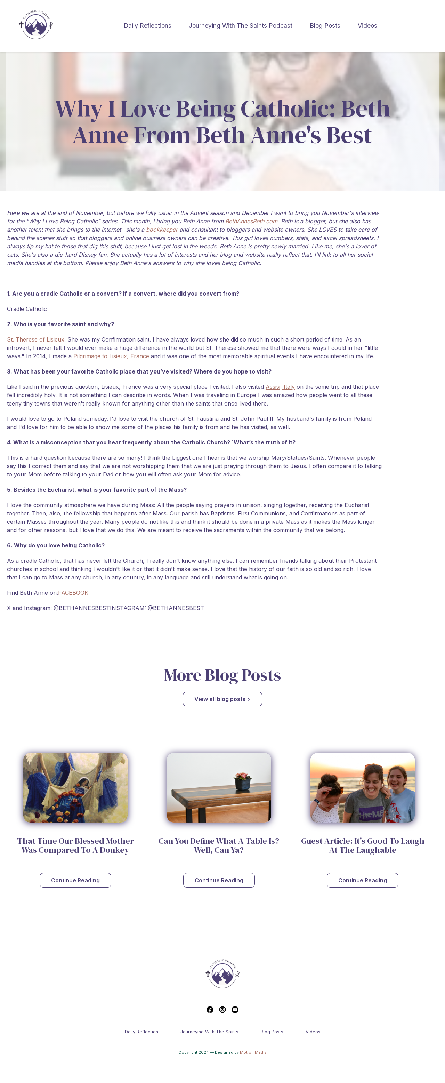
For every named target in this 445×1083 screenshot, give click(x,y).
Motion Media (253, 1052)
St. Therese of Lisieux (35, 339)
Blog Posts (325, 25)
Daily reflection (141, 1031)
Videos (367, 25)
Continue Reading (75, 880)
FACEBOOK (73, 592)
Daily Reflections (147, 25)
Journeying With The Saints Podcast (240, 25)
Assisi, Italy (280, 386)
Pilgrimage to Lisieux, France (111, 356)
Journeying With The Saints (209, 1031)
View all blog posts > (222, 699)
